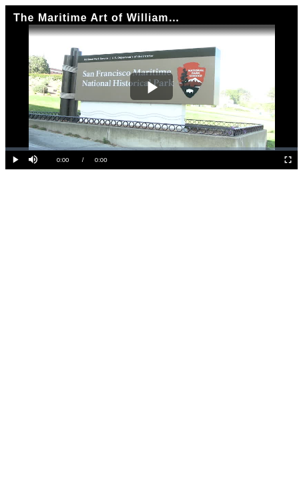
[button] (34, 160)
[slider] (151, 149)
